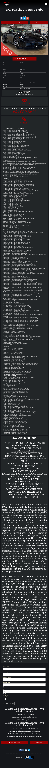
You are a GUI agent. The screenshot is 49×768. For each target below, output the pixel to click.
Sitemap (33, 754)
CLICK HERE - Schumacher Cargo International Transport (24, 734)
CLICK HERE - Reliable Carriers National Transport (24, 731)
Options (24, 120)
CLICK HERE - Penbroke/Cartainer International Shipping (24, 736)
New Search (39, 22)
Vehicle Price (6, 666)
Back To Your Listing (14, 22)
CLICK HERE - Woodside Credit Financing (24, 717)
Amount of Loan (7, 677)
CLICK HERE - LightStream (24, 720)
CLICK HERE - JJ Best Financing (24, 714)
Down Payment (7, 672)
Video (32, 58)
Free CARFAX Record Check (24, 93)
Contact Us (24, 101)
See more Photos (20, 58)
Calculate (5, 703)
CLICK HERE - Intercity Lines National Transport (24, 728)
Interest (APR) (6, 682)
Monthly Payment (7, 696)
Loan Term (5, 689)
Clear (12, 703)
